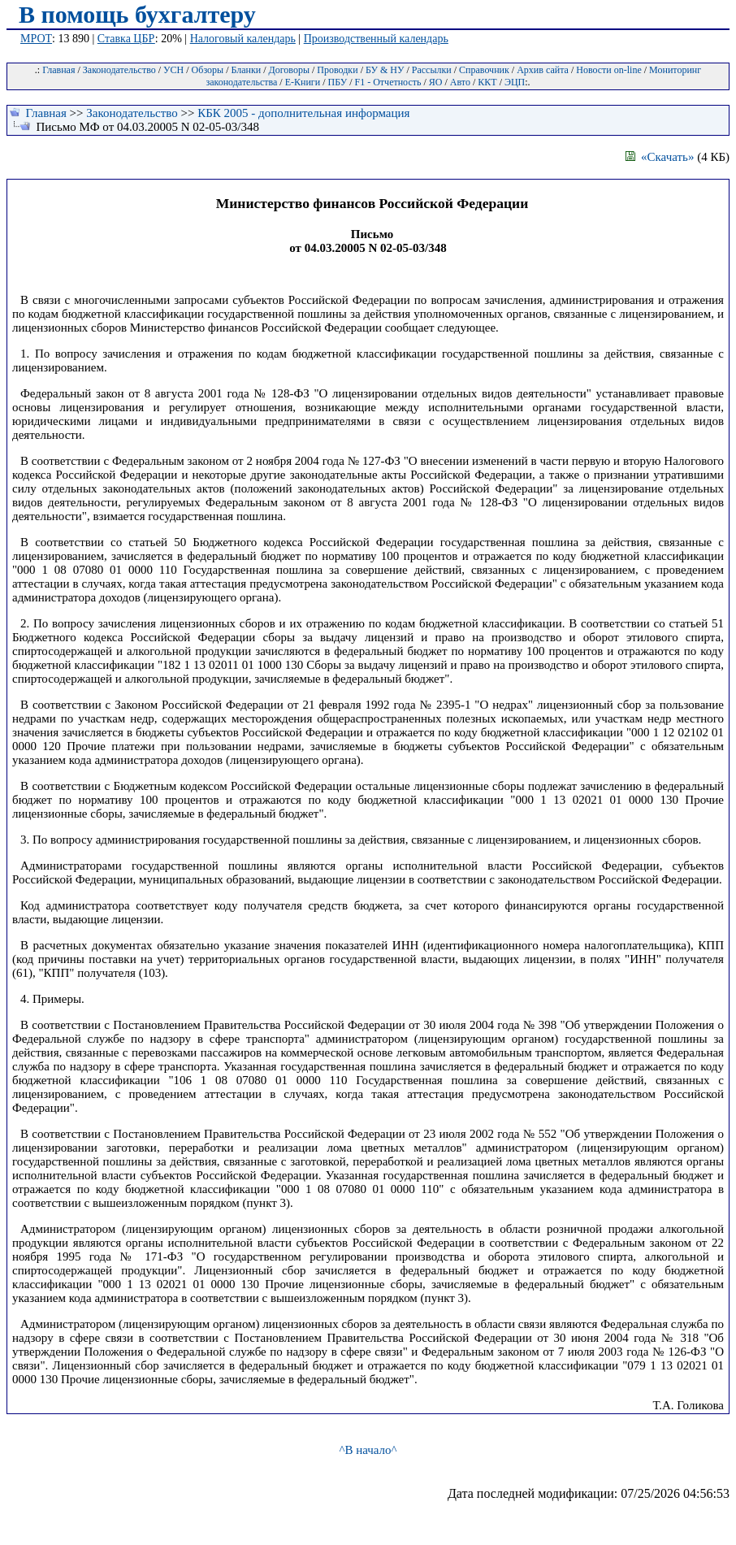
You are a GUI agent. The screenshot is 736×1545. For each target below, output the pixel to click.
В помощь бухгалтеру (137, 14)
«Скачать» (660, 156)
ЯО (436, 82)
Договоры (289, 70)
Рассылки (432, 70)
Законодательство (119, 70)
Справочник (484, 70)
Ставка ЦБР (126, 39)
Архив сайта (543, 70)
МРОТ (36, 39)
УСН (173, 70)
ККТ (487, 82)
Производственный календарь (376, 39)
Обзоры (208, 70)
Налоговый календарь (243, 39)
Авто (460, 82)
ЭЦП (514, 82)
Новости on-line (609, 70)
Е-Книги (303, 82)
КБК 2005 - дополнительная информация (303, 112)
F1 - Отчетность (388, 82)
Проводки (337, 70)
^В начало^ (367, 1449)
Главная (58, 70)
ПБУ (338, 82)
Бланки (246, 70)
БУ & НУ (385, 70)
